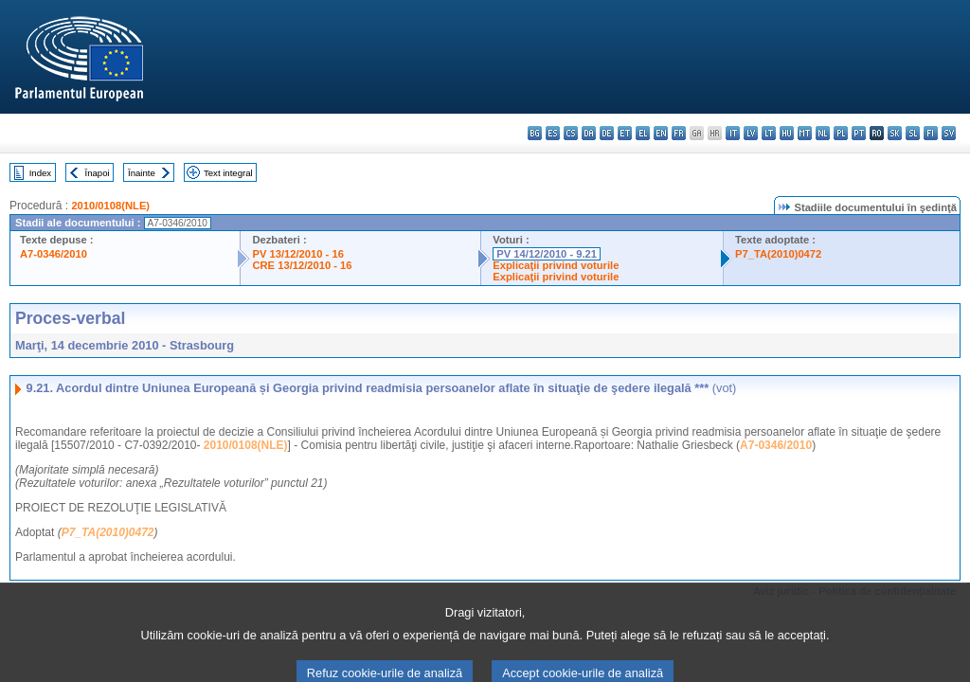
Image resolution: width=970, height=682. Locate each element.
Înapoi (97, 173)
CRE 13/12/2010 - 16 (301, 265)
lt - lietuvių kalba (769, 133)
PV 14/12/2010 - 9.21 (546, 254)
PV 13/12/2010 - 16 (297, 254)
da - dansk (589, 133)
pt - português (859, 133)
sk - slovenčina (895, 133)
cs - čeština (571, 133)
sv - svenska (949, 133)
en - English (661, 133)
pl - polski (841, 133)
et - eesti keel (625, 133)
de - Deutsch (607, 133)
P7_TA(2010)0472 (778, 254)
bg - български (535, 133)
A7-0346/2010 (53, 254)
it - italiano (733, 133)
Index (40, 173)
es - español (553, 133)
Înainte (141, 173)
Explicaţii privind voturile (556, 265)
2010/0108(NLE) (110, 205)
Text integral (228, 173)
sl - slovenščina (913, 133)
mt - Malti (805, 133)
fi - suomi (931, 133)
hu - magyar (787, 133)
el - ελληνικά (643, 133)
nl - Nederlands (823, 133)
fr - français (679, 133)
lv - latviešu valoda (751, 133)
